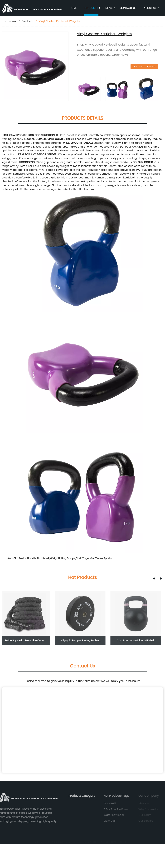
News (109, 8)
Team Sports (103, 558)
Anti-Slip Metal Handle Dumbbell (28, 558)
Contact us (128, 8)
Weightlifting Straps (62, 558)
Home (73, 8)
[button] (154, 578)
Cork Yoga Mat (85, 558)
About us (150, 8)
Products (91, 8)
